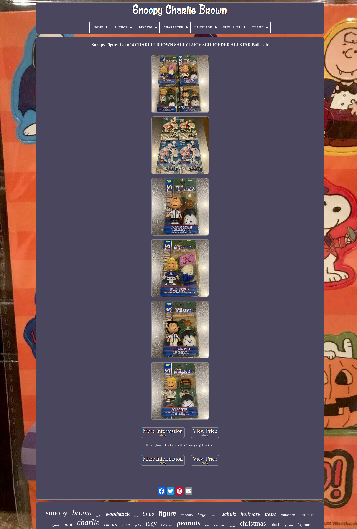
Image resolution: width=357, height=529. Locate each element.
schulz (229, 514)
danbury (187, 515)
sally (98, 515)
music (214, 515)
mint (68, 524)
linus (148, 513)
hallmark (250, 514)
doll (136, 516)
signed (55, 525)
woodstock (117, 514)
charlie (88, 522)
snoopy (57, 513)
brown (82, 513)
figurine (303, 525)
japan (289, 525)
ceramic (219, 525)
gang (232, 525)
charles (110, 524)
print (138, 525)
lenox (126, 524)
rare (270, 513)
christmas (253, 523)
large (201, 514)
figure (167, 513)
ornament (307, 515)
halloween (166, 525)
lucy (151, 523)
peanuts (188, 523)
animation (287, 515)
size (207, 525)
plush (275, 524)
